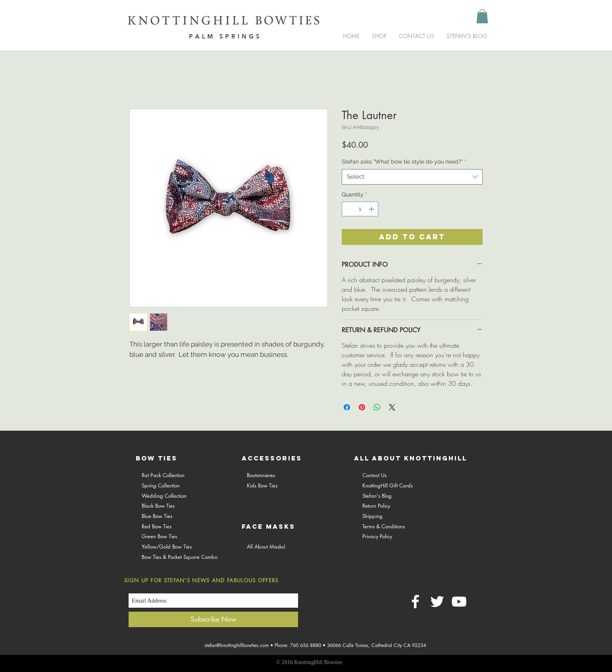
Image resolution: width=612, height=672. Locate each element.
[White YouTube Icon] (459, 601)
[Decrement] (348, 209)
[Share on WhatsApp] (377, 407)
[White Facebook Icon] (415, 601)
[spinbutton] (360, 209)
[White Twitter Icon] (437, 601)
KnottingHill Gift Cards (387, 485)
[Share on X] (392, 407)
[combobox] (412, 177)
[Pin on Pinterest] (362, 407)
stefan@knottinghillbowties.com (236, 645)
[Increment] (372, 209)
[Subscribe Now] (213, 619)
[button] (482, 16)
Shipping (372, 516)
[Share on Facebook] (347, 407)
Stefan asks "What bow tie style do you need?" (404, 161)
